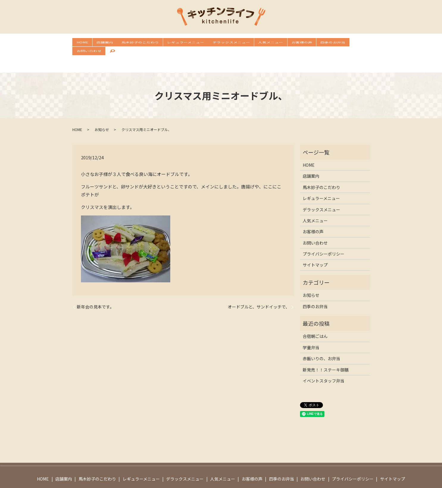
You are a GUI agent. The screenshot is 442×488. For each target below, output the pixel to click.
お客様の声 (281, 43)
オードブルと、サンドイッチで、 (259, 288)
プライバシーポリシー (323, 235)
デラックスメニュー (218, 43)
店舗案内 (101, 43)
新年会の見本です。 (95, 288)
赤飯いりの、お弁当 (321, 340)
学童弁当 (311, 329)
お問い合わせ (339, 43)
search (361, 43)
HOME (82, 43)
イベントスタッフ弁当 (323, 362)
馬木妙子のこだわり (133, 43)
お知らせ (102, 110)
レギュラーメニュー (175, 43)
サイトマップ (315, 246)
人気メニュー (253, 43)
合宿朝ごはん (315, 318)
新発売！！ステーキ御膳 (326, 351)
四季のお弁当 (309, 43)
